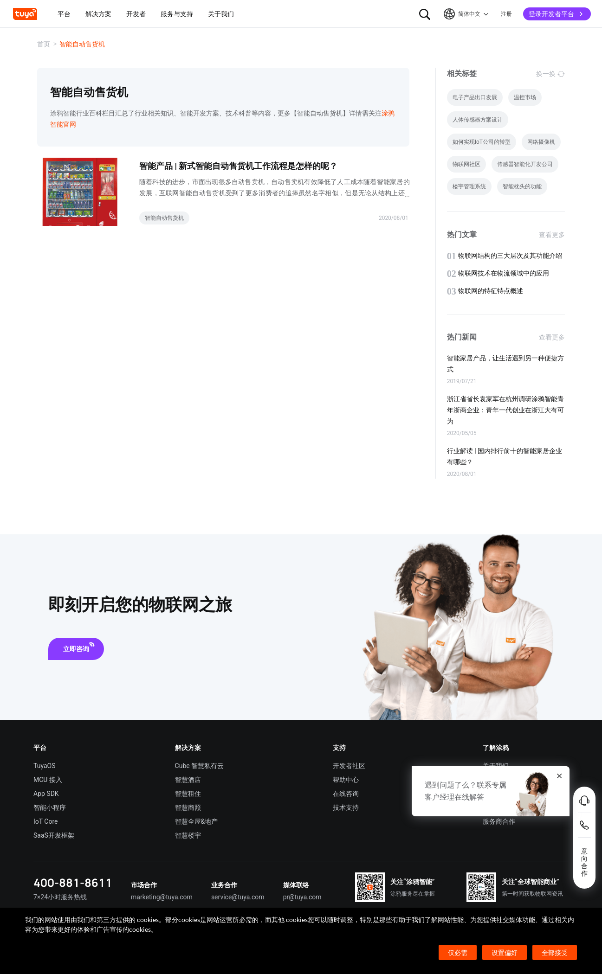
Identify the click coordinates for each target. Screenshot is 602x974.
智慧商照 (188, 807)
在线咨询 (346, 793)
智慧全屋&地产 (196, 821)
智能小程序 (49, 807)
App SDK (46, 793)
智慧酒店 (188, 779)
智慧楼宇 (188, 835)
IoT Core (45, 821)
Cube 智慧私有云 (199, 765)
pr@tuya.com (302, 897)
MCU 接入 (47, 779)
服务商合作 (499, 821)
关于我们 (496, 765)
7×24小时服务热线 (60, 897)
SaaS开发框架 (53, 835)
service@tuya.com (238, 897)
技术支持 (346, 807)
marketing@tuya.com (162, 897)
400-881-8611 (72, 882)
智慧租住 (188, 793)
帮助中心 (346, 779)
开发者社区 (349, 765)
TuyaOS (44, 765)
